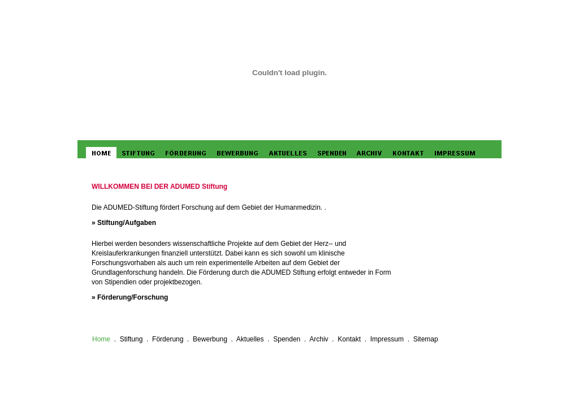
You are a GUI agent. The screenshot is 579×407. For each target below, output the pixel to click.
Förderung (167, 339)
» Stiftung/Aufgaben (124, 223)
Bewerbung (210, 339)
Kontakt (349, 339)
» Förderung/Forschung (130, 297)
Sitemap (425, 339)
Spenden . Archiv (301, 339)
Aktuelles (250, 339)
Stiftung (131, 339)
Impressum (387, 339)
